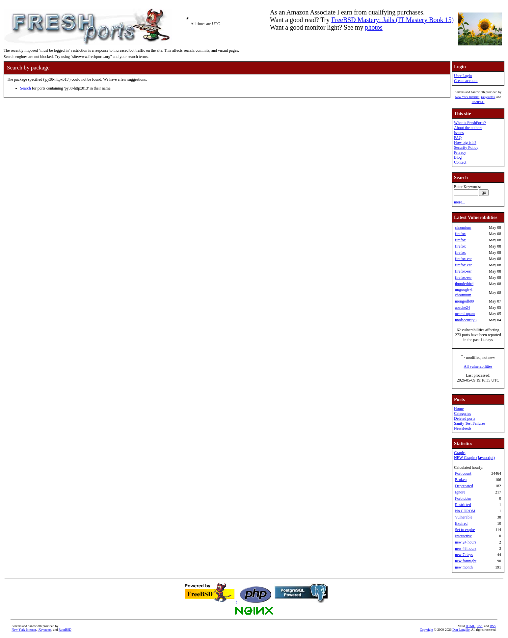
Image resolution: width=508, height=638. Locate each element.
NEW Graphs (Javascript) (474, 457)
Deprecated (464, 486)
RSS (493, 626)
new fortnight (465, 561)
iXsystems (488, 97)
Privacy (460, 152)
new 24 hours (465, 542)
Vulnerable (463, 517)
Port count (463, 473)
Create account (466, 80)
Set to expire (465, 529)
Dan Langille (460, 629)
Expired (461, 523)
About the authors (468, 127)
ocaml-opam (465, 313)
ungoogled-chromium (464, 292)
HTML (470, 626)
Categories (462, 413)
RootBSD (478, 102)
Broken (461, 479)
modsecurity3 (465, 320)
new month (464, 567)
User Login (463, 75)
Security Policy (466, 147)
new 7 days (464, 554)
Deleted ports (464, 418)
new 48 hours (465, 548)
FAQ (458, 137)
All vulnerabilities (478, 366)
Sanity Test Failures (469, 423)
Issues (459, 132)
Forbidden (463, 498)
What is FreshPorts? (470, 122)
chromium (463, 227)
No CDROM (465, 511)
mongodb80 (464, 301)
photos (374, 27)
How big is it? (465, 142)
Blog (458, 157)
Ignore (460, 492)
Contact (460, 162)
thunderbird (464, 283)
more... (459, 202)
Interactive (463, 536)
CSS (480, 626)
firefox (460, 233)
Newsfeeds (462, 428)
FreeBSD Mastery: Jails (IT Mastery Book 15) (392, 19)
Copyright (426, 629)
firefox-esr (463, 258)
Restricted (463, 504)
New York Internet (467, 97)
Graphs (460, 452)
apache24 (462, 307)
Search (25, 88)
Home (459, 408)
